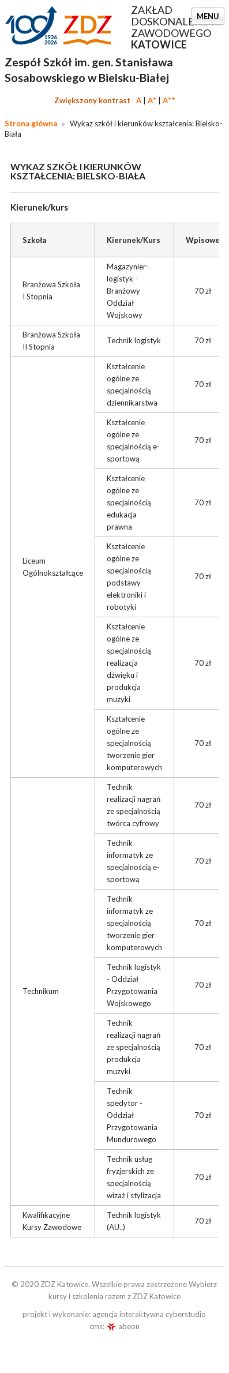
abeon (123, 1326)
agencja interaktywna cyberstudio (149, 1314)
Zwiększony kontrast (92, 100)
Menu (208, 16)
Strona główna (31, 123)
